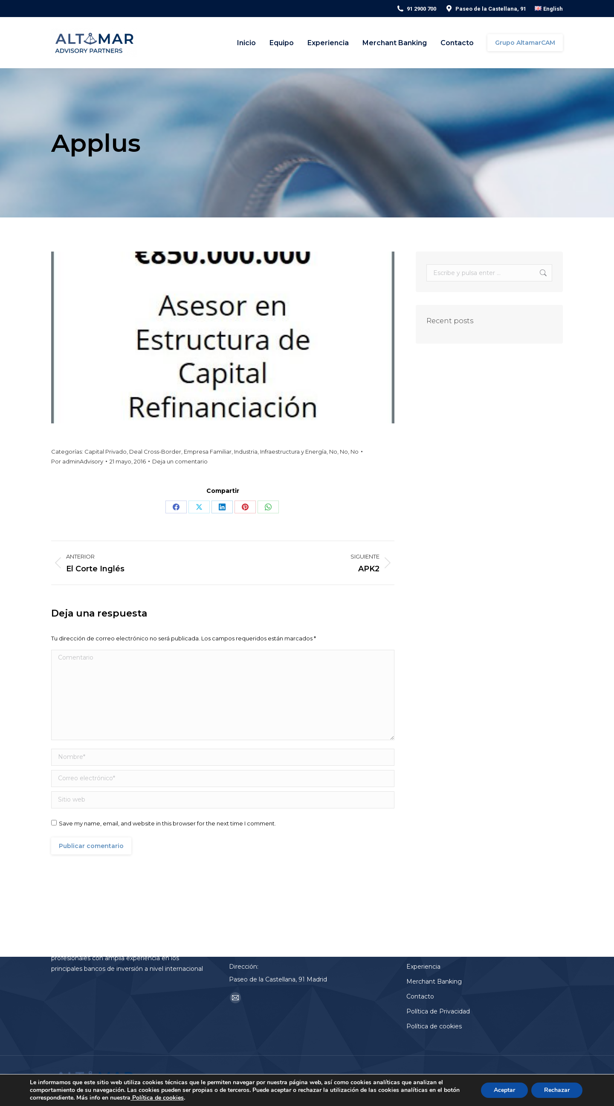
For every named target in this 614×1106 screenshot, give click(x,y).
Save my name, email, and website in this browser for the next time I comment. (167, 823)
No (333, 451)
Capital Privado (105, 451)
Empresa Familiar (208, 451)
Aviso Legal (445, 1080)
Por (77, 461)
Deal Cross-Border (155, 451)
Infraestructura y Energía (293, 451)
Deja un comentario (180, 461)
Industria (246, 451)
